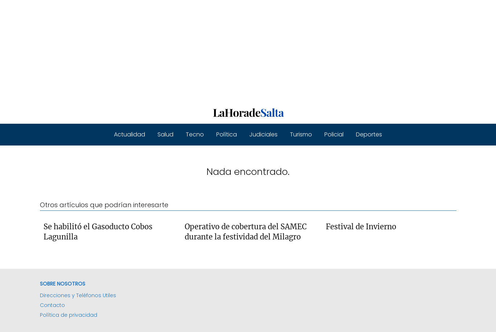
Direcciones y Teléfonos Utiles (78, 295)
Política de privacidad (68, 315)
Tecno (195, 134)
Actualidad (129, 134)
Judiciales (263, 134)
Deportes (369, 134)
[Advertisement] (217, 51)
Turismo (301, 134)
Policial (334, 134)
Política (226, 134)
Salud (165, 134)
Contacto (52, 305)
